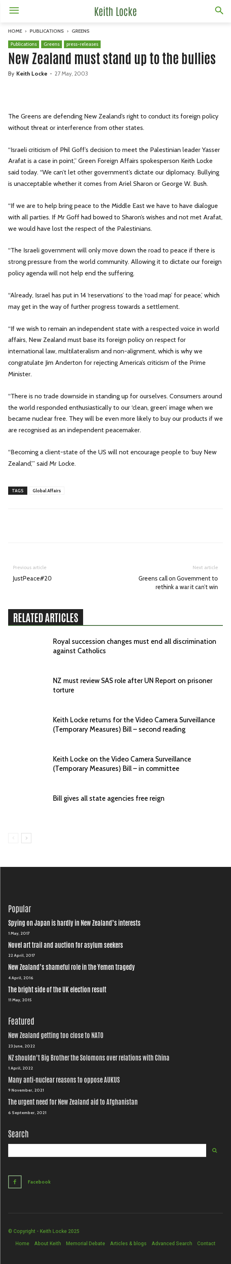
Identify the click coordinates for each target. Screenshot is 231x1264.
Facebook (39, 1182)
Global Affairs (47, 491)
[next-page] (26, 838)
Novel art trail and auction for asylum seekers (65, 945)
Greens (81, 31)
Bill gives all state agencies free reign (109, 798)
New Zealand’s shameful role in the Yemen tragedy (71, 967)
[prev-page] (13, 838)
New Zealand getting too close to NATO (55, 1035)
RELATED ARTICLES (45, 617)
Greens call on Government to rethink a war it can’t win (178, 583)
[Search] (214, 1150)
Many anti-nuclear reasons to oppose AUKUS (64, 1080)
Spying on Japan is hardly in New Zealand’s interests (74, 923)
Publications (47, 31)
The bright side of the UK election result (57, 989)
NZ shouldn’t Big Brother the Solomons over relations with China (88, 1058)
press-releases (82, 44)
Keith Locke (31, 73)
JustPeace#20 (32, 578)
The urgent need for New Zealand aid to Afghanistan (73, 1102)
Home (15, 31)
